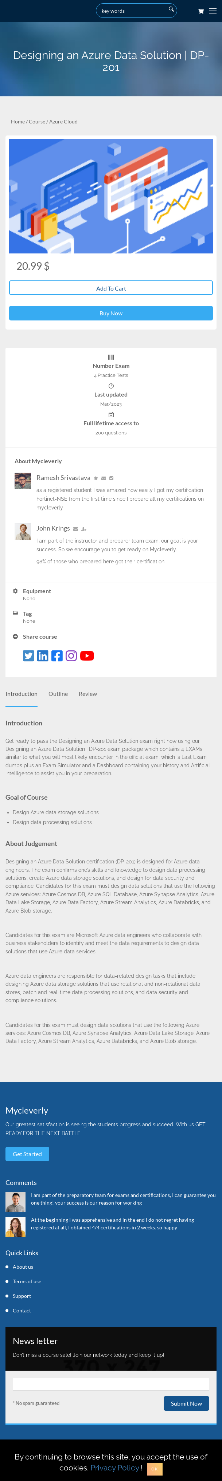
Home (18, 121)
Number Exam (111, 365)
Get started (27, 1153)
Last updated (111, 394)
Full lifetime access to (111, 423)
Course (37, 121)
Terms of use (27, 1281)
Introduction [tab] (21, 693)
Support (22, 1296)
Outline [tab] (58, 693)
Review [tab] (88, 693)
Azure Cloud (63, 121)
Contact (22, 1310)
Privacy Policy (114, 1467)
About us (23, 1267)
